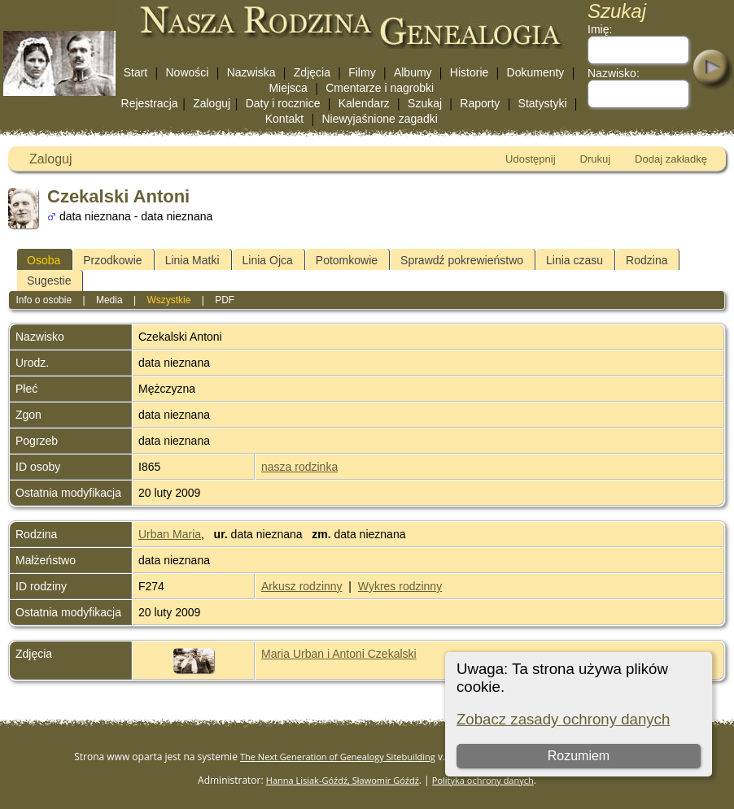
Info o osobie (43, 300)
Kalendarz (364, 103)
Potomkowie (347, 260)
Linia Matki (192, 260)
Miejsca (288, 87)
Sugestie (49, 280)
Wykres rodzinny (400, 586)
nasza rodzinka (299, 466)
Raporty (480, 103)
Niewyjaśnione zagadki (379, 118)
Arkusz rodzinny (302, 586)
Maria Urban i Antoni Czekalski (339, 653)
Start (136, 72)
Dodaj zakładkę (671, 159)
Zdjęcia (312, 72)
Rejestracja (149, 103)
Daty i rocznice (283, 103)
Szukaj (425, 103)
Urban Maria (169, 534)
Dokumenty (536, 72)
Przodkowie (112, 260)
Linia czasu (574, 260)
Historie (469, 72)
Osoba (43, 260)
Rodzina (646, 260)
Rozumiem (578, 756)
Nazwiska (251, 72)
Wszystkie (168, 300)
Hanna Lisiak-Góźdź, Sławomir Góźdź (342, 780)
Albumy (413, 72)
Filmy (361, 72)
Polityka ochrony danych (483, 780)
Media (109, 300)
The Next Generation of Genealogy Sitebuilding (337, 756)
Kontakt (284, 118)
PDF (224, 300)
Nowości (187, 72)
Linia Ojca (267, 260)
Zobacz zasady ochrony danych (563, 719)
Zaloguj (211, 103)
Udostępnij (530, 159)
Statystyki (542, 103)
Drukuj (595, 159)
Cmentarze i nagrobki (379, 87)
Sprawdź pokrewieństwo (461, 260)
